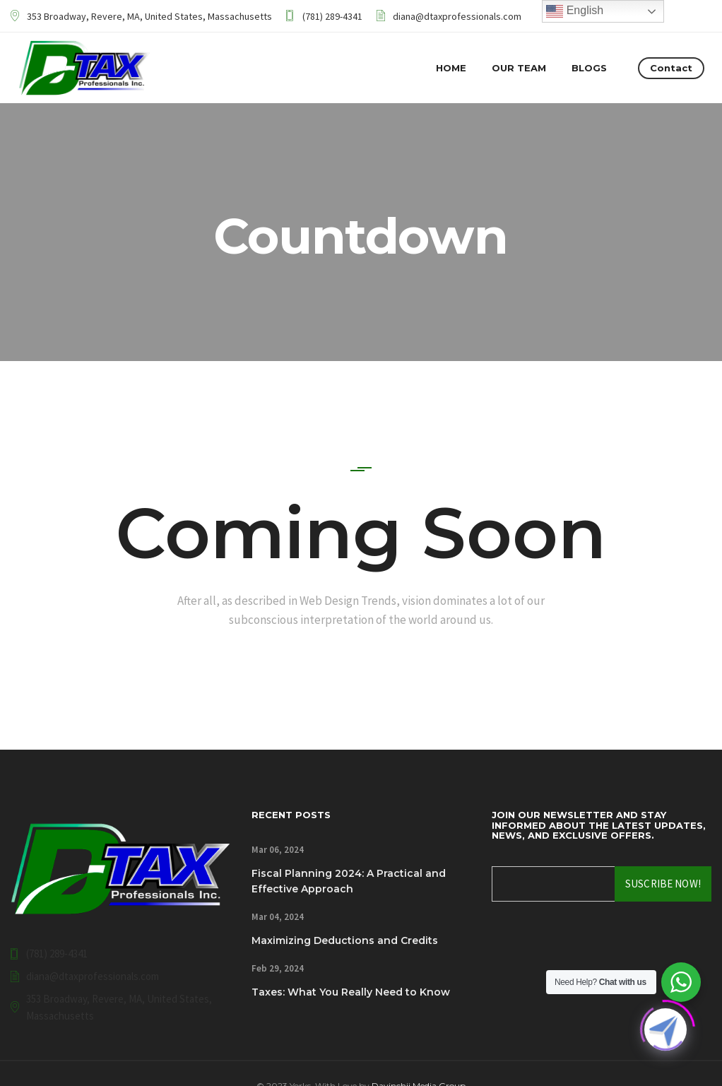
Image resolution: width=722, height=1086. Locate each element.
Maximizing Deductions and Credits (344, 940)
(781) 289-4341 (332, 16)
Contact (671, 67)
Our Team (519, 67)
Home (451, 67)
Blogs (589, 67)
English (574, 11)
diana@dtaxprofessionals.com (457, 16)
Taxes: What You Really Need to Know (350, 992)
